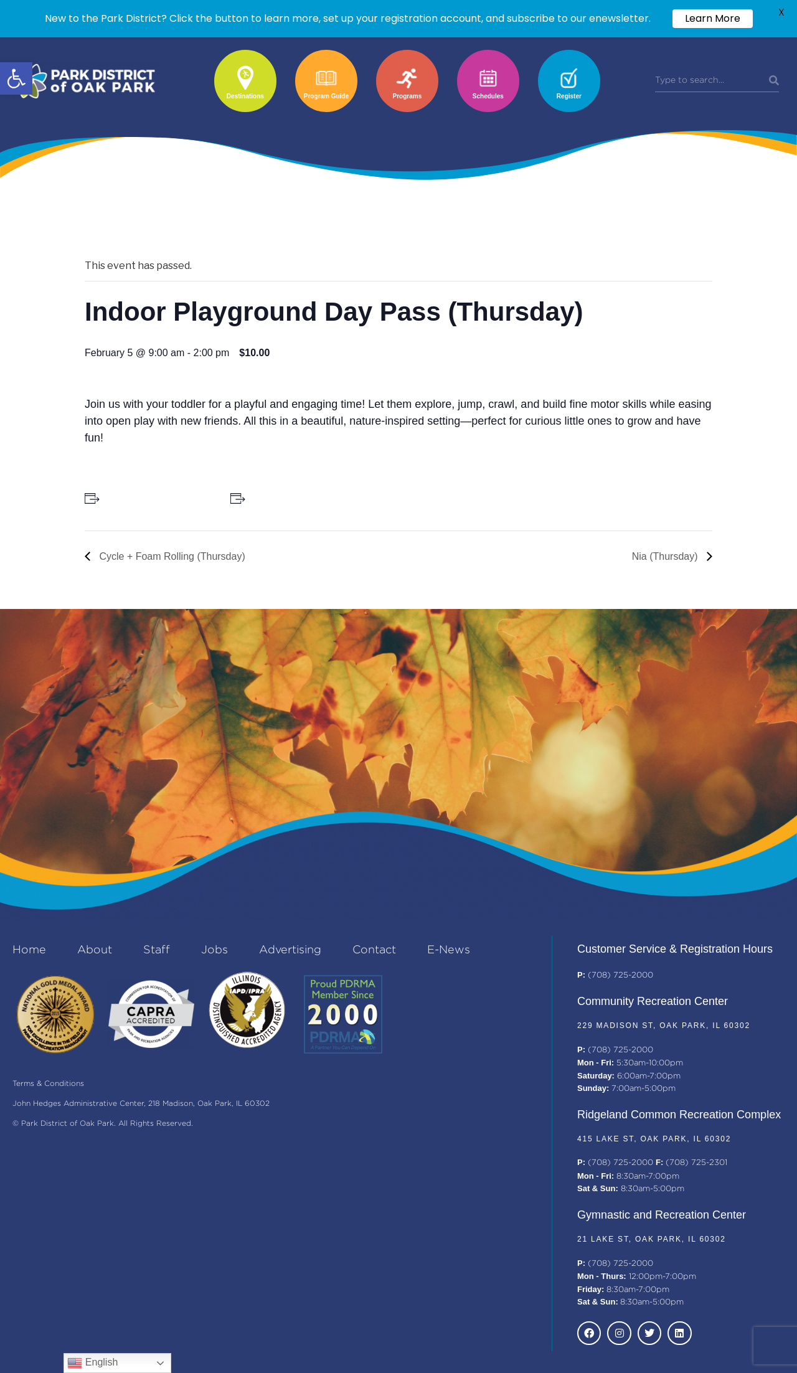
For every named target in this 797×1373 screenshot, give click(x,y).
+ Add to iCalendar (286, 498)
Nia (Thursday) (666, 556)
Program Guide (326, 96)
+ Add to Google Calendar (155, 498)
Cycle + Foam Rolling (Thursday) (171, 556)
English (92, 1363)
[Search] (774, 81)
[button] (16, 78)
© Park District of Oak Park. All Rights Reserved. (102, 1123)
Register (569, 96)
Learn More (712, 18)
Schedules (488, 96)
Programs (407, 96)
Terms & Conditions (48, 1083)
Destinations (245, 96)
